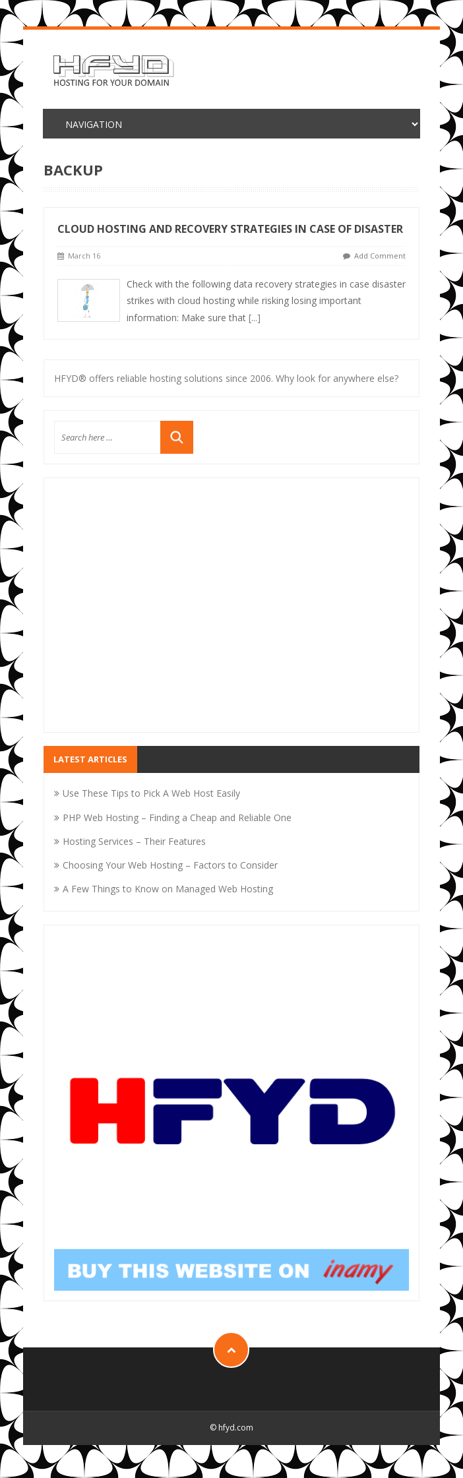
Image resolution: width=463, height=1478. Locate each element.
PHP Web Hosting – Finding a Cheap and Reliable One (177, 817)
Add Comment (380, 256)
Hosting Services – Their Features (134, 841)
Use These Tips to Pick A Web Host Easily (151, 793)
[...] (255, 317)
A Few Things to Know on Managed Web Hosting (168, 888)
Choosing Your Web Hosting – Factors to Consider (170, 865)
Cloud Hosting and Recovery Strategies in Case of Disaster (230, 229)
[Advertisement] (231, 613)
